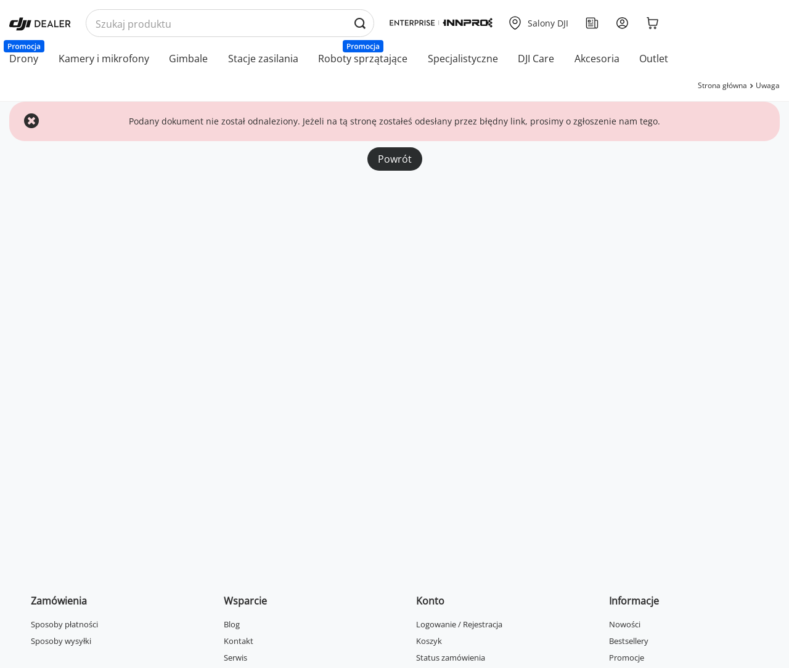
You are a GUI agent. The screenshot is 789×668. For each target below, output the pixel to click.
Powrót (395, 159)
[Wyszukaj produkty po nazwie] (230, 24)
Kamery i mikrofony (104, 58)
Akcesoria (596, 58)
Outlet (653, 58)
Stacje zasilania (263, 58)
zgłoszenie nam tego (615, 121)
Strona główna (722, 85)
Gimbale (188, 58)
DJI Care (536, 58)
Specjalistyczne (463, 58)
